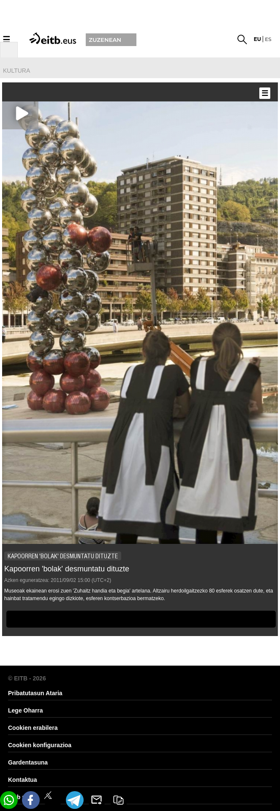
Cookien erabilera (33, 727)
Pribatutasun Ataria (35, 693)
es (268, 39)
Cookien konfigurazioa (39, 745)
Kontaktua (22, 779)
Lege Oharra (25, 710)
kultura (16, 70)
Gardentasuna (28, 762)
